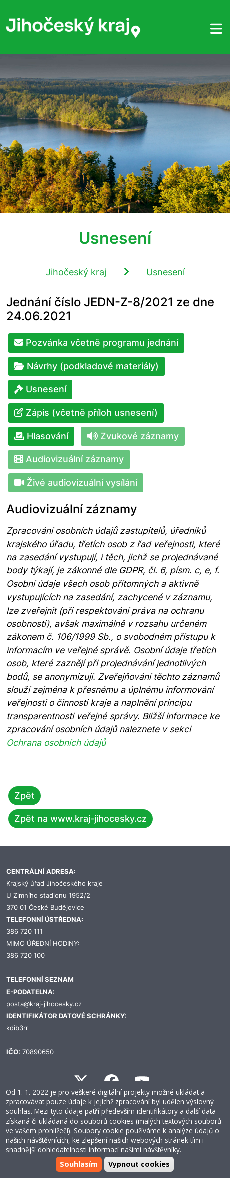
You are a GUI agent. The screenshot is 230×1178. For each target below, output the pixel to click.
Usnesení (165, 272)
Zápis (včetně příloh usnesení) (86, 412)
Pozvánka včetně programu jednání (96, 342)
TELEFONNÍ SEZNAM (40, 980)
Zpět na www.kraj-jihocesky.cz (80, 818)
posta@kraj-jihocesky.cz (44, 1004)
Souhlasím (79, 1164)
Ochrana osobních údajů (56, 742)
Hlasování (41, 436)
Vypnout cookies (139, 1164)
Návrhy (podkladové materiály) (86, 366)
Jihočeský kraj (76, 272)
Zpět (24, 795)
